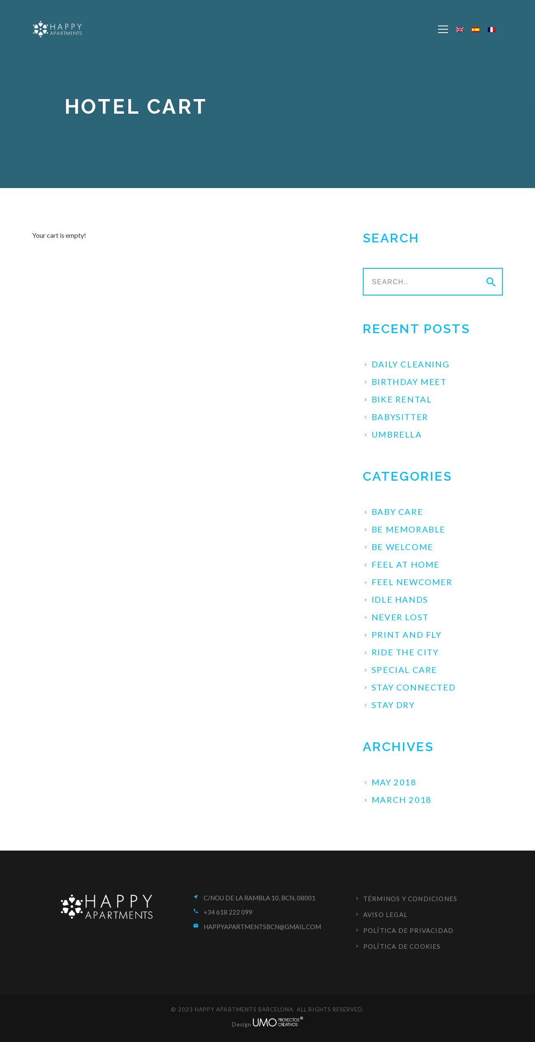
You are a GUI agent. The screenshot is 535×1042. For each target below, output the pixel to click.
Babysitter (400, 417)
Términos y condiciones (410, 898)
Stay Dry (393, 705)
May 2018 (394, 782)
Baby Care (397, 512)
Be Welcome (402, 547)
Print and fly (407, 634)
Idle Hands (400, 599)
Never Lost (400, 617)
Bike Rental (402, 399)
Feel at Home (406, 564)
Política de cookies (402, 946)
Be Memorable (409, 529)
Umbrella (397, 434)
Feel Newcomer (412, 582)
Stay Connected (414, 687)
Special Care (404, 670)
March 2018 (402, 800)
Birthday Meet (409, 382)
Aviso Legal (385, 914)
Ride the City (405, 652)
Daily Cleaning (410, 364)
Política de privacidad (408, 930)
